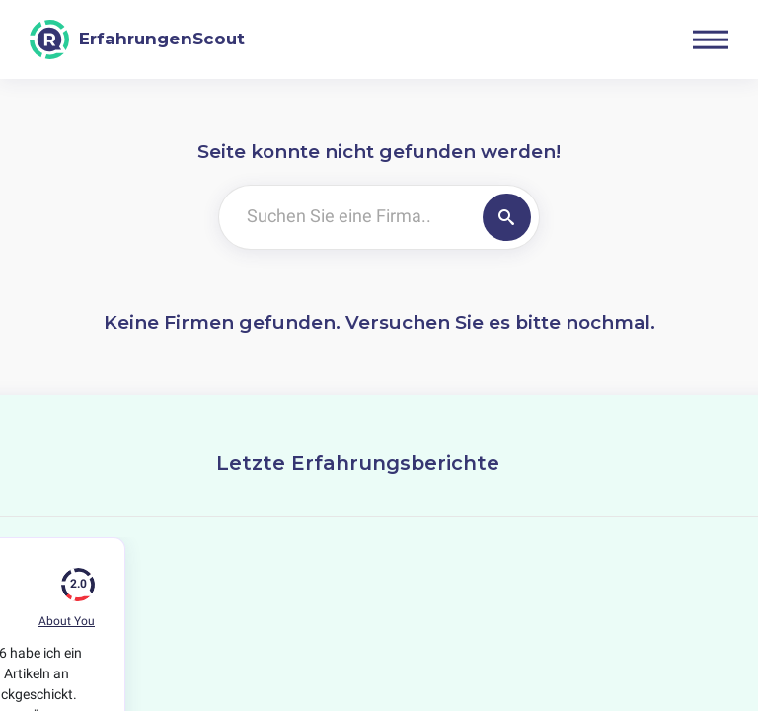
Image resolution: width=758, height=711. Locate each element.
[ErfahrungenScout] (137, 39)
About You (66, 621)
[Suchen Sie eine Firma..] (347, 217)
